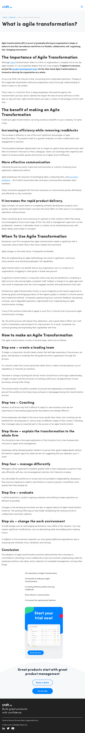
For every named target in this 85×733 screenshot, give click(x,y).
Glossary (12, 17)
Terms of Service (8, 720)
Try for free (42, 691)
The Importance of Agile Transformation (41, 573)
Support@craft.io (32, 720)
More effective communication (37, 595)
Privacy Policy (20, 720)
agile (12, 62)
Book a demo (42, 682)
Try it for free (35, 652)
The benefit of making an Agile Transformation (37, 579)
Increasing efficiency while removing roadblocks (40, 588)
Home (5, 17)
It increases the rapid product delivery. (40, 600)
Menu (82, 7)
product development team (24, 69)
